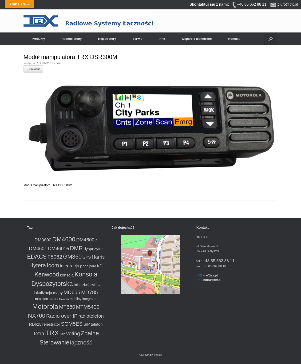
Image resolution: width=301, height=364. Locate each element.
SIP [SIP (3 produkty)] (86, 324)
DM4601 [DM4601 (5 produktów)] (38, 248)
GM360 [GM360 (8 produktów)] (72, 256)
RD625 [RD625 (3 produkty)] (35, 324)
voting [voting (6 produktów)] (73, 333)
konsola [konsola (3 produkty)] (67, 275)
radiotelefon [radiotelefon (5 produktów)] (91, 316)
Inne (162, 38)
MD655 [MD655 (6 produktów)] (71, 292)
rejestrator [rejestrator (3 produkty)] (51, 324)
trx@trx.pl (210, 275)
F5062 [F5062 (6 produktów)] (55, 257)
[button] (270, 38)
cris (58, 63)
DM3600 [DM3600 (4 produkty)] (43, 239)
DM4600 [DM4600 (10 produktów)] (63, 239)
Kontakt (233, 38)
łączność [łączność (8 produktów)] (81, 342)
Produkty (38, 38)
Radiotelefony (71, 38)
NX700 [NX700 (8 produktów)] (36, 315)
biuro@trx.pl (212, 280)
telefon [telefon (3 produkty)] (97, 324)
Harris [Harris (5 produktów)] (98, 257)
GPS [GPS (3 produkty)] (87, 257)
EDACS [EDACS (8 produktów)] (37, 256)
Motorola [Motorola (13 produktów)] (45, 306)
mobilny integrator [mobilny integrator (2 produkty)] (83, 299)
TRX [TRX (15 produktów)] (52, 333)
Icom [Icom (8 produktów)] (53, 265)
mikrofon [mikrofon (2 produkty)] (41, 299)
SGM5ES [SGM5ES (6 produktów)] (72, 324)
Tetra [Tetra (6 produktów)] (38, 333)
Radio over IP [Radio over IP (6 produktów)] (62, 316)
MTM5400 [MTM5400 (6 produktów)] (87, 307)
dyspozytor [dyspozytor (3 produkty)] (93, 249)
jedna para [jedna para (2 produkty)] (88, 266)
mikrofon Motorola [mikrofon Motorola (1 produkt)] (59, 299)
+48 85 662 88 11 (218, 260)
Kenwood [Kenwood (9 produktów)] (46, 274)
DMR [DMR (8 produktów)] (76, 248)
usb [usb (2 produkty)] (62, 334)
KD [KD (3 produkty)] (99, 266)
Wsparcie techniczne (197, 38)
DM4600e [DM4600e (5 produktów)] (86, 239)
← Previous (33, 69)
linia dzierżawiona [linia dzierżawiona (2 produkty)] (87, 285)
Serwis (137, 38)
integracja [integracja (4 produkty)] (69, 265)
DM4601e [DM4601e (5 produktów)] (58, 248)
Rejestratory (107, 38)
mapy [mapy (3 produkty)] (58, 293)
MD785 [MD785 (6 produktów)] (89, 292)
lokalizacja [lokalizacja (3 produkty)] (43, 293)
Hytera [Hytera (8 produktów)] (37, 265)
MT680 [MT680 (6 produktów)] (67, 307)
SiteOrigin (147, 354)
